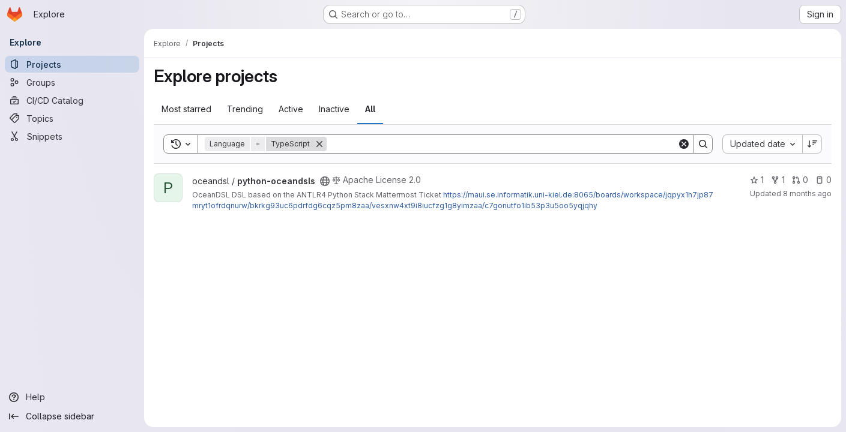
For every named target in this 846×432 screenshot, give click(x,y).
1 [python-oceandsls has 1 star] (757, 180)
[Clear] (684, 144)
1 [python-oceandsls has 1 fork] (778, 180)
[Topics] (72, 118)
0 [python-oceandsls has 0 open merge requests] (800, 180)
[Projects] (72, 64)
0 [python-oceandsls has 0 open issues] (823, 180)
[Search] (502, 144)
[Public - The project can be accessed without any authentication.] (325, 181)
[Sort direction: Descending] (812, 144)
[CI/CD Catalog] (72, 100)
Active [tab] (291, 109)
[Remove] (319, 144)
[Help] (72, 397)
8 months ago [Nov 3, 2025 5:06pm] (807, 193)
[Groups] (72, 82)
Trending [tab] (245, 109)
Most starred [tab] (186, 109)
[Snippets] (72, 136)
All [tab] (370, 109)
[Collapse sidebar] (72, 416)
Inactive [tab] (334, 109)
